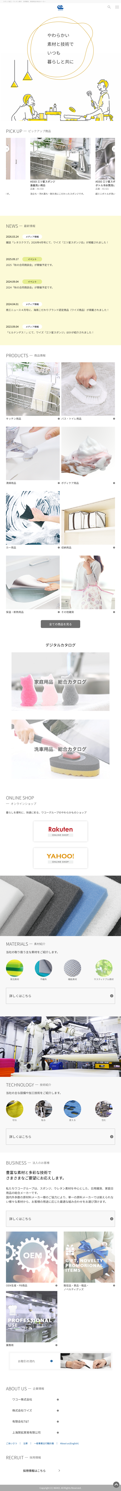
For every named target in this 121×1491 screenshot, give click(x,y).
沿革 (25, 1443)
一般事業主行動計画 (44, 1443)
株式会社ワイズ (22, 1410)
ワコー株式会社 (22, 1399)
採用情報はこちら (34, 1470)
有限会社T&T (20, 1421)
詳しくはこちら (20, 995)
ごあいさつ (11, 1443)
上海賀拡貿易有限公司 (26, 1432)
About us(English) (69, 1443)
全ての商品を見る (60, 624)
